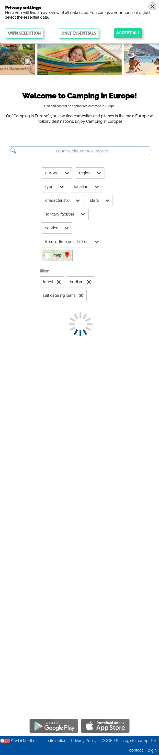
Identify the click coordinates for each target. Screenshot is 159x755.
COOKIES (110, 740)
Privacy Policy (84, 740)
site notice (57, 740)
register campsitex (140, 740)
